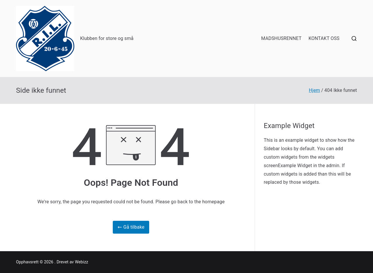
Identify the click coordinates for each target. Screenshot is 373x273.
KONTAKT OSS (324, 38)
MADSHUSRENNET (281, 38)
